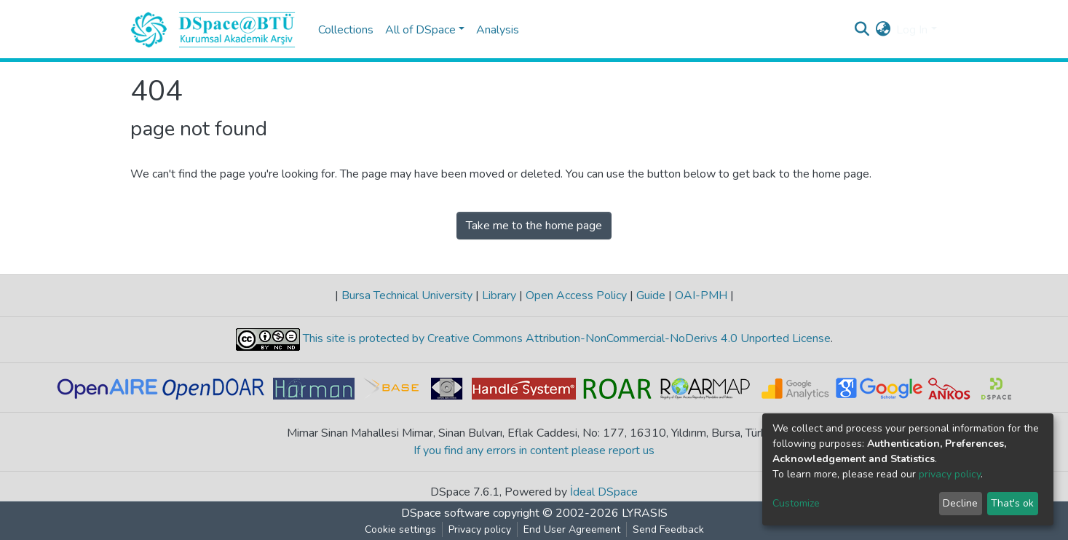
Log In (911, 30)
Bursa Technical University (407, 295)
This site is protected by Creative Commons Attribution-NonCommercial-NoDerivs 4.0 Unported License (565, 339)
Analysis (497, 30)
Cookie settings (400, 529)
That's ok (1012, 503)
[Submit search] (862, 30)
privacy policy (950, 474)
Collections (345, 30)
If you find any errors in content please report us (534, 450)
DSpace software (445, 513)
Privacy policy (479, 529)
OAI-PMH (701, 295)
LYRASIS (645, 513)
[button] (883, 30)
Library (499, 295)
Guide (650, 295)
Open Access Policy (576, 295)
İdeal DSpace (604, 492)
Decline (960, 503)
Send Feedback (668, 529)
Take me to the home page (534, 226)
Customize (796, 503)
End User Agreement (571, 529)
